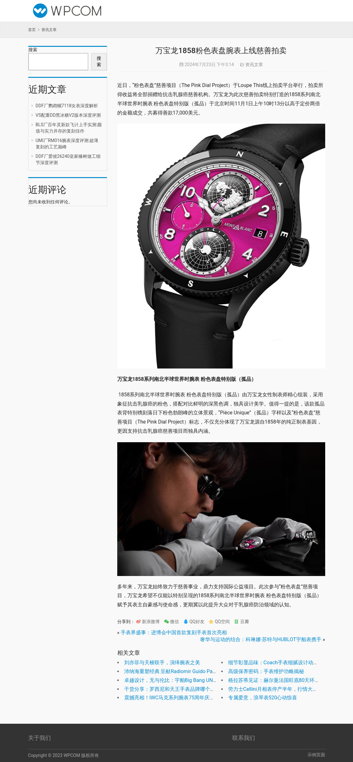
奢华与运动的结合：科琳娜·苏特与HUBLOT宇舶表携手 (260, 639)
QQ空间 (219, 621)
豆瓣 (241, 621)
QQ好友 (193, 621)
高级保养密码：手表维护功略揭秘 (266, 671)
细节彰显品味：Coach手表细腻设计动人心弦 (278, 663)
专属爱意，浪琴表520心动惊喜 (262, 698)
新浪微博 (148, 621)
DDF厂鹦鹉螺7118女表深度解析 (67, 105)
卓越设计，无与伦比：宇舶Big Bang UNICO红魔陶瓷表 (185, 680)
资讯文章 (254, 64)
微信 (171, 621)
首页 (32, 30)
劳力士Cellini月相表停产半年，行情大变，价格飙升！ (288, 689)
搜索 (32, 49)
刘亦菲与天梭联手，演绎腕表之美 (162, 663)
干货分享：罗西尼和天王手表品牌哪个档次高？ (177, 689)
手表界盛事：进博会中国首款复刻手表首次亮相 (174, 632)
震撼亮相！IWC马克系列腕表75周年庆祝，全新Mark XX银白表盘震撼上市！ (209, 698)
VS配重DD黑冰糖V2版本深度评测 (68, 115)
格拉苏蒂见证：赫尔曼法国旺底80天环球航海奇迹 (284, 680)
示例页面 (316, 754)
